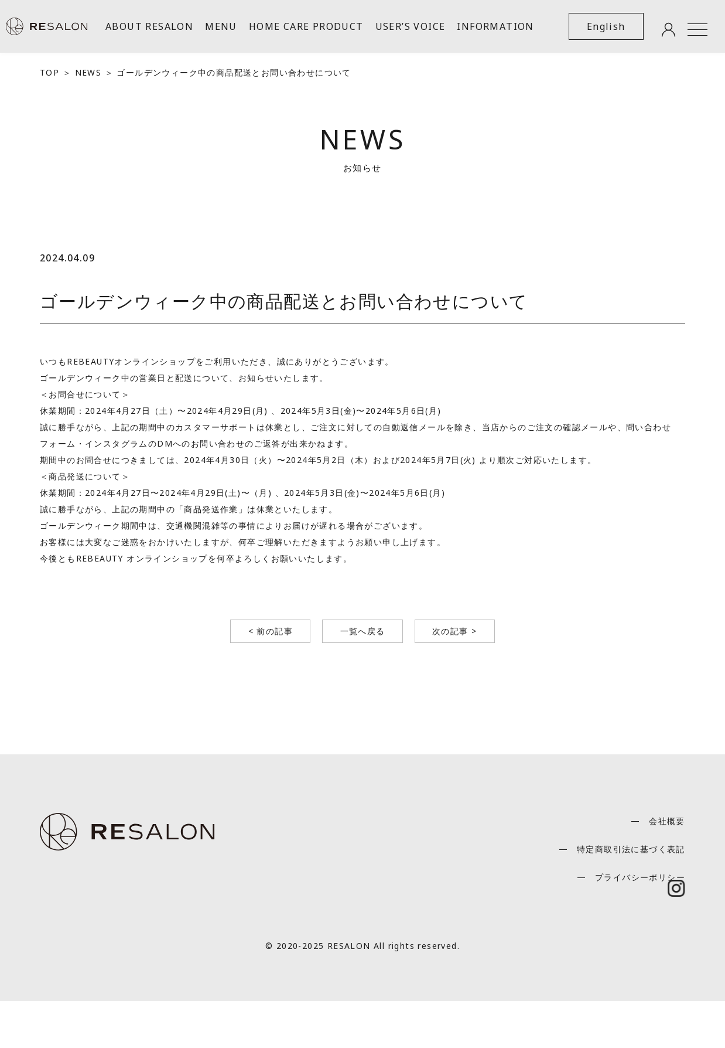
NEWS (88, 72)
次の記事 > (455, 631)
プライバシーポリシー (640, 877)
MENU (221, 26)
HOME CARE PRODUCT (306, 26)
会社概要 (667, 820)
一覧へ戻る (362, 631)
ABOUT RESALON (149, 26)
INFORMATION (495, 26)
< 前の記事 (269, 631)
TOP (49, 72)
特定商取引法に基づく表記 (631, 849)
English (606, 26)
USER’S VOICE (410, 26)
